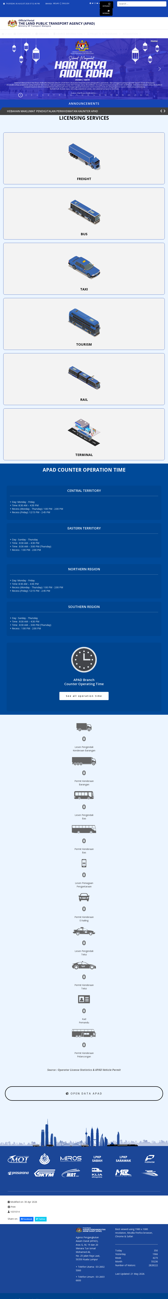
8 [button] (59, 95)
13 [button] (88, 95)
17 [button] (111, 95)
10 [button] (71, 95)
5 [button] (42, 95)
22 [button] (141, 95)
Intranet (106, 5)
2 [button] (26, 95)
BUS (84, 234)
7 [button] (53, 95)
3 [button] (31, 95)
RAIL (84, 399)
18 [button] (117, 95)
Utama (7, 33)
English (65, 3)
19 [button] (123, 95)
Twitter (40, 1219)
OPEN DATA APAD (84, 1093)
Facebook (26, 1219)
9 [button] (65, 95)
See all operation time (84, 695)
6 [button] (48, 95)
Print (12, 1206)
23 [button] (147, 95)
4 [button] (37, 95)
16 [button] (105, 95)
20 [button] (129, 95)
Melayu (56, 3)
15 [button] (100, 95)
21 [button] (135, 95)
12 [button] (82, 95)
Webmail (106, 12)
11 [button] (76, 95)
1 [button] (20, 95)
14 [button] (94, 95)
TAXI (84, 289)
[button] (159, 68)
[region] (84, 69)
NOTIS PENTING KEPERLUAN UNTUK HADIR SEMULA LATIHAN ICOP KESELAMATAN (59, 111)
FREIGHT (84, 179)
